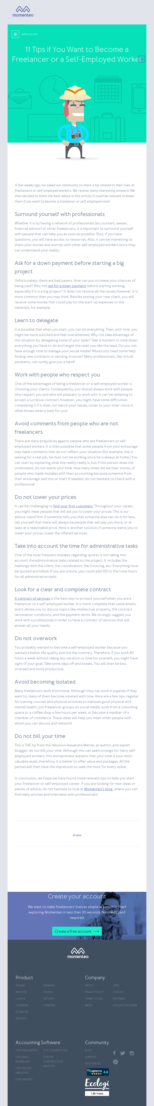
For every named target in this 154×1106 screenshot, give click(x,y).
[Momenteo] (17, 11)
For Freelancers (27, 1050)
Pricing (20, 985)
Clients (20, 999)
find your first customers (73, 506)
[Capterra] (97, 1072)
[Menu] (141, 59)
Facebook (114, 1052)
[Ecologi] (97, 1087)
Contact (118, 992)
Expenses (49, 985)
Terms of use (93, 999)
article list (30, 34)
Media (89, 1005)
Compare (49, 1005)
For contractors (55, 1050)
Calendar (22, 1005)
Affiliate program (125, 1005)
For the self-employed (24, 1071)
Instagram (132, 1053)
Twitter (122, 1053)
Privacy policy (94, 992)
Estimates (22, 1012)
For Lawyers (24, 1079)
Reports (21, 1018)
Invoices (21, 992)
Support (90, 1057)
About (89, 985)
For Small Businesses (23, 1060)
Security (49, 999)
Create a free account (73, 931)
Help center (92, 1064)
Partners (119, 999)
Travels (48, 992)
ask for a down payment (67, 286)
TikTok (115, 1062)
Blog (88, 1050)
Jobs (116, 985)
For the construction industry (53, 1062)
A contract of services (32, 598)
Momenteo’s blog (98, 789)
